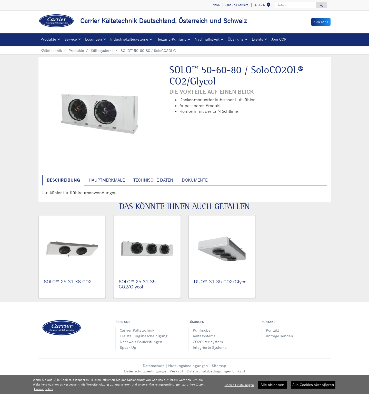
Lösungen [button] (93, 39)
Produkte (76, 50)
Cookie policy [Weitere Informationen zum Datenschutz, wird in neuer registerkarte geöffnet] (43, 390)
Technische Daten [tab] (153, 180)
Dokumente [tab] (194, 180)
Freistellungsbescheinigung (143, 336)
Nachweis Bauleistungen (141, 342)
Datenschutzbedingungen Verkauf (153, 371)
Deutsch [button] (263, 6)
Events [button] (257, 39)
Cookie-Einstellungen (239, 386)
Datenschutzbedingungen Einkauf (216, 371)
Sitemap (219, 365)
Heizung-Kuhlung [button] (171, 39)
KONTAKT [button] (320, 22)
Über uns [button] (236, 39)
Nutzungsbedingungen (188, 365)
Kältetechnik (51, 50)
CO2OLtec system (208, 342)
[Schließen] (326, 386)
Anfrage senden (279, 336)
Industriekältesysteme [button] (129, 39)
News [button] (216, 5)
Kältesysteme (102, 50)
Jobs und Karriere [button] (236, 5)
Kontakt (272, 330)
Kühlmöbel (202, 330)
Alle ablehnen (272, 385)
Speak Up (128, 347)
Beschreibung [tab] (63, 180)
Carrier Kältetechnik (137, 330)
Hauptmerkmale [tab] (107, 180)
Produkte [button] (48, 39)
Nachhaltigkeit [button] (207, 39)
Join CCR (278, 39)
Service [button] (70, 39)
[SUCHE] (295, 5)
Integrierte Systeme (210, 347)
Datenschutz (153, 365)
